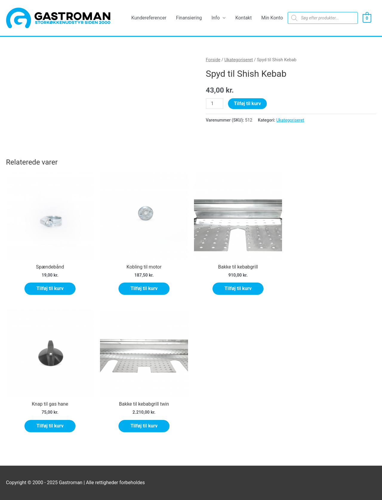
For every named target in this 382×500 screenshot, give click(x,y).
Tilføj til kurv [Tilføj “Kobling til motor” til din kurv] (144, 288)
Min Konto (272, 18)
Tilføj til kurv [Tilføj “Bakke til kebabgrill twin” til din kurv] (144, 426)
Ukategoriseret (238, 59)
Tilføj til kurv (247, 103)
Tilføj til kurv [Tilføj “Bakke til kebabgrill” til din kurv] (238, 288)
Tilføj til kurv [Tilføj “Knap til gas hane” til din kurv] (50, 426)
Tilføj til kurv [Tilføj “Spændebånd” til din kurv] (50, 288)
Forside (213, 59)
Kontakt (243, 18)
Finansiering (189, 18)
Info (216, 18)
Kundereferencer (149, 18)
